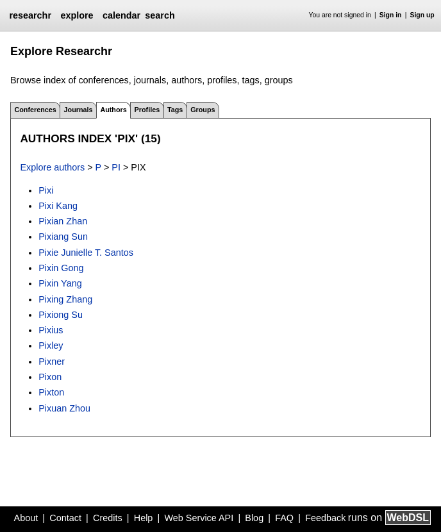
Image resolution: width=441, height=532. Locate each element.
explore (76, 15)
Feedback (325, 518)
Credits (107, 518)
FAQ (284, 518)
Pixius (50, 330)
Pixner (51, 361)
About (26, 518)
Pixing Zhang (65, 299)
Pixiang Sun (63, 236)
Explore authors (52, 167)
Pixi (45, 190)
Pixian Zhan (62, 221)
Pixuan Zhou (64, 408)
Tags (175, 109)
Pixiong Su (60, 315)
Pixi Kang (58, 206)
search (159, 15)
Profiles (147, 109)
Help (143, 518)
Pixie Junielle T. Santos (85, 252)
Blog (254, 518)
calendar (121, 15)
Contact (65, 518)
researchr (30, 15)
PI (116, 167)
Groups (202, 109)
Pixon (50, 377)
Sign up (422, 15)
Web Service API (198, 518)
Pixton (51, 392)
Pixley (50, 345)
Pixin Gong (60, 268)
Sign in (390, 15)
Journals (78, 109)
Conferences (35, 109)
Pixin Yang (59, 283)
